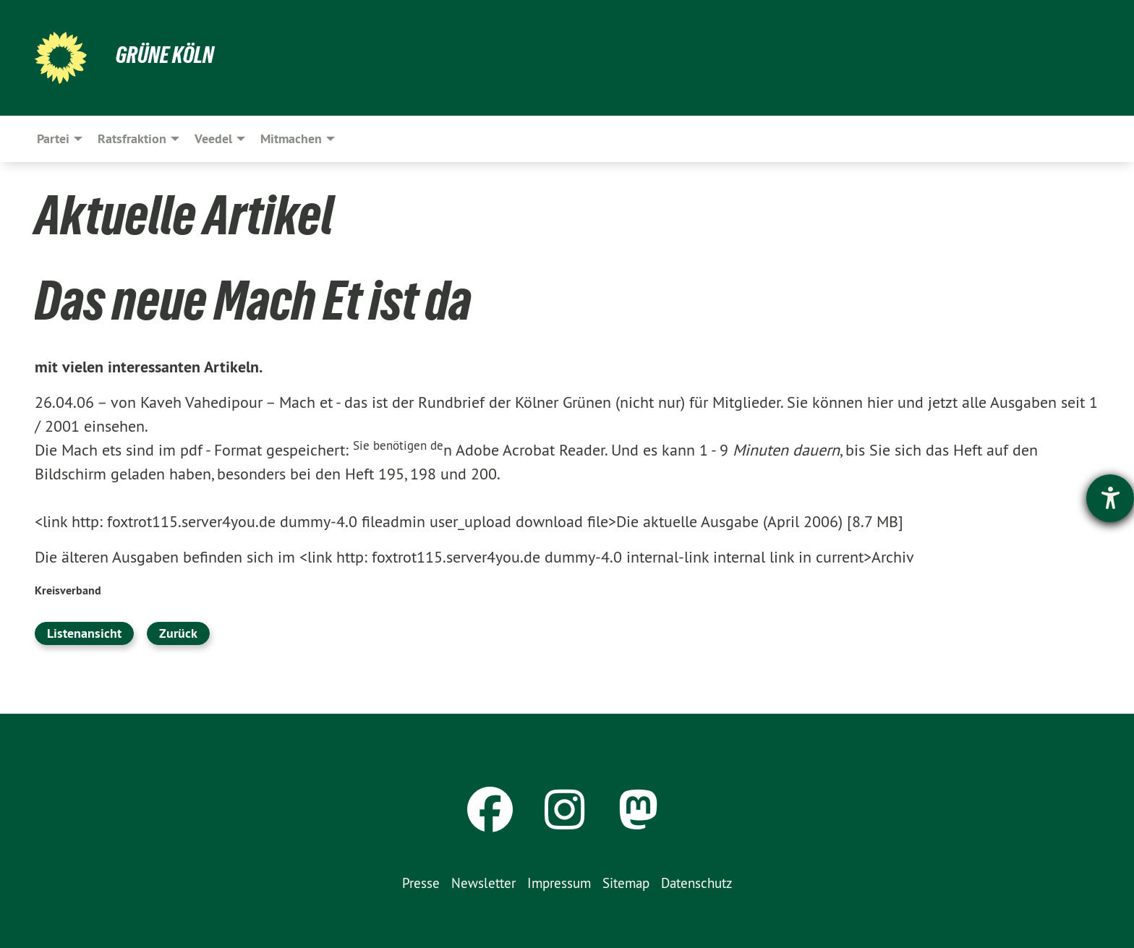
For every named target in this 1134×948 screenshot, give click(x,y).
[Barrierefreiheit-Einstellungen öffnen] (1110, 498)
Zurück (178, 633)
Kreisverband (68, 590)
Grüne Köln (165, 55)
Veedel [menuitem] (213, 138)
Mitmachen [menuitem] (291, 138)
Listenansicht (84, 633)
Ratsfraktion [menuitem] (132, 138)
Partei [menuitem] (53, 138)
